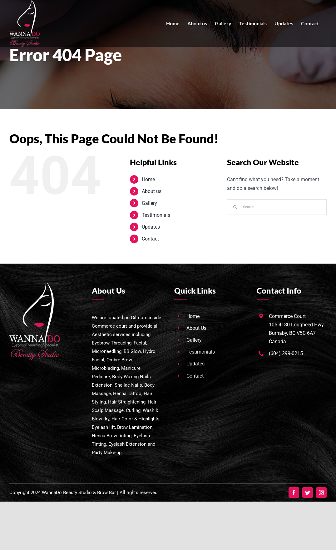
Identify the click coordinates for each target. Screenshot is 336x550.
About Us (196, 328)
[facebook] (294, 492)
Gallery (149, 203)
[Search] (235, 207)
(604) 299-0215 (286, 353)
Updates (151, 227)
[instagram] (321, 492)
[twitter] (307, 492)
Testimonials (156, 215)
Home (148, 179)
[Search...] (277, 207)
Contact (150, 239)
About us (151, 191)
